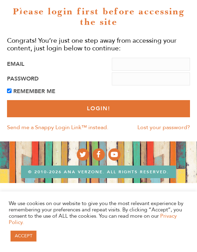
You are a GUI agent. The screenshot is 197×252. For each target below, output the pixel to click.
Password (23, 79)
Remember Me (34, 91)
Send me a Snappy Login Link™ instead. (57, 127)
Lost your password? (163, 127)
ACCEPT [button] (23, 236)
